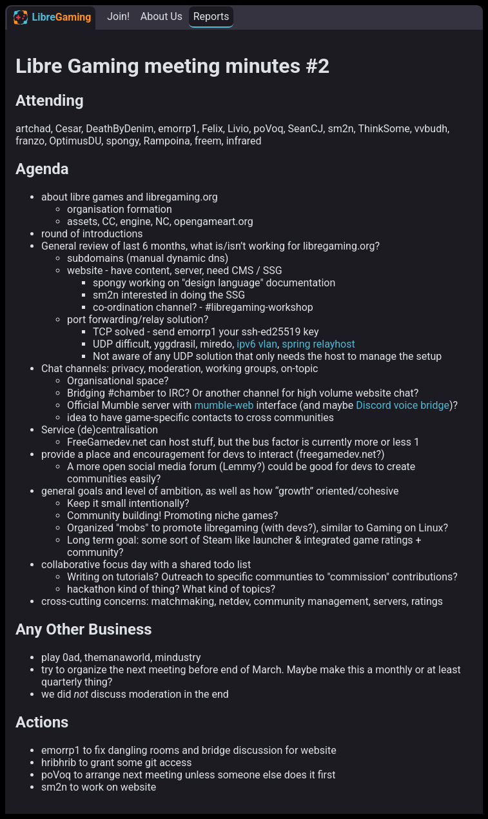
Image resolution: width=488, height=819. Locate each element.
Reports (211, 16)
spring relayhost (318, 344)
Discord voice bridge (402, 405)
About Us (161, 16)
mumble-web (223, 405)
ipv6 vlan (257, 344)
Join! (118, 16)
